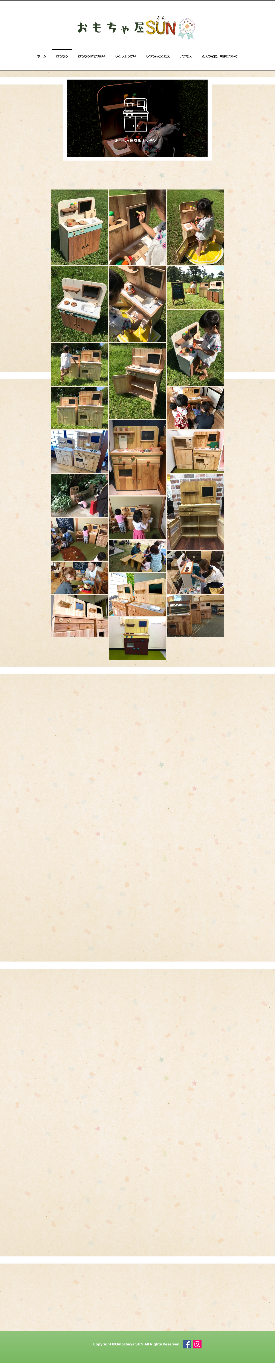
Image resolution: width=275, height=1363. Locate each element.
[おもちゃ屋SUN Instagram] (197, 1344)
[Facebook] (187, 1344)
